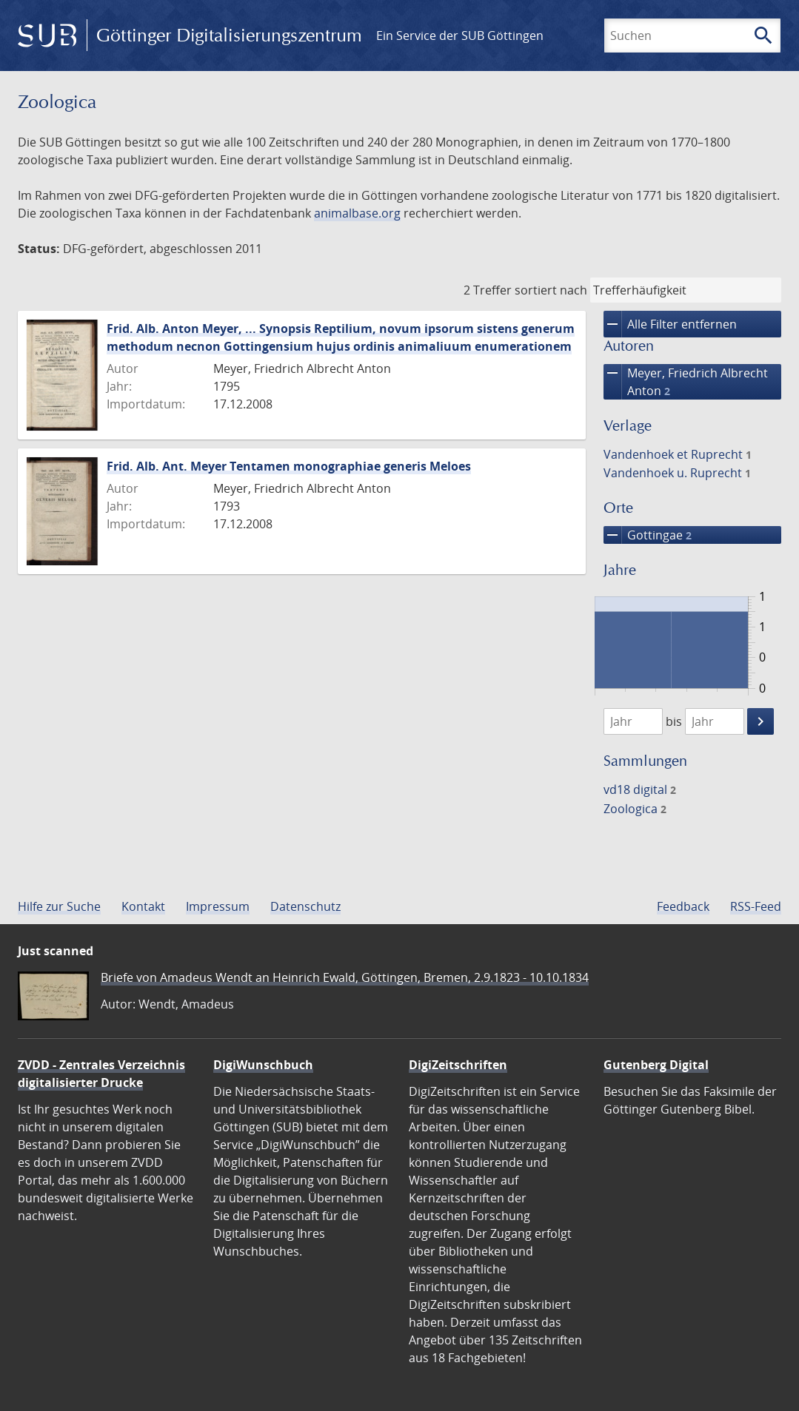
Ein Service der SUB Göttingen (460, 35)
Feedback (683, 906)
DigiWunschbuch (263, 1065)
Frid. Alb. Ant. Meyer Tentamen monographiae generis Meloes (289, 466)
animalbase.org (357, 213)
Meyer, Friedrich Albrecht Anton (686, 382)
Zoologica (635, 809)
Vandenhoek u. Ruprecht (677, 473)
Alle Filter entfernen (670, 324)
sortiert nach (551, 290)
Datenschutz (305, 906)
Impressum (218, 906)
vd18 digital (640, 789)
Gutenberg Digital (656, 1065)
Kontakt (143, 906)
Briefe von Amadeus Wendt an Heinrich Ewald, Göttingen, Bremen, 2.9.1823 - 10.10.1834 (345, 977)
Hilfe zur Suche (59, 906)
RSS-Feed (755, 906)
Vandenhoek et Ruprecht (678, 454)
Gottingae (648, 535)
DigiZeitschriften (458, 1065)
